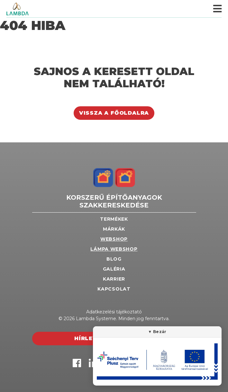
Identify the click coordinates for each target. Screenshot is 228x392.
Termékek (114, 219)
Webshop (114, 239)
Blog (114, 259)
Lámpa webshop (113, 249)
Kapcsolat (113, 289)
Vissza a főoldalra (114, 113)
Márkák (114, 229)
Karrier (114, 279)
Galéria (114, 269)
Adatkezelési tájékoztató (114, 312)
